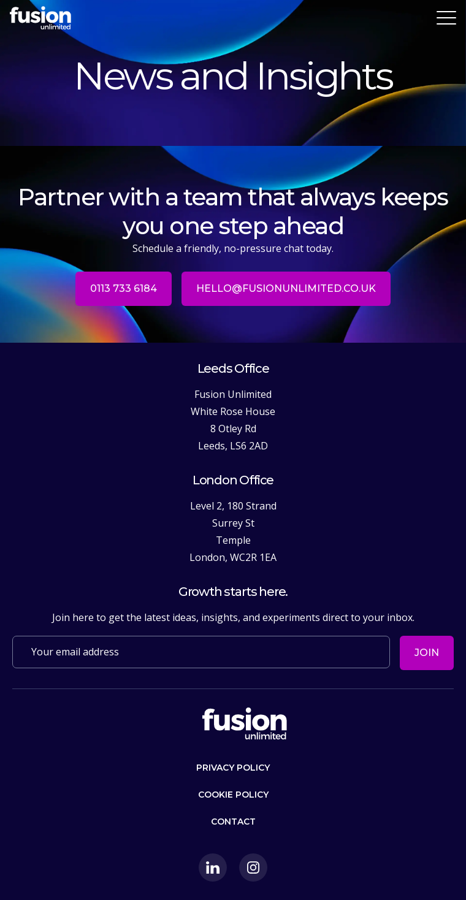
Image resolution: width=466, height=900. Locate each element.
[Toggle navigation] (446, 18)
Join (426, 652)
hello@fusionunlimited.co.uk (286, 288)
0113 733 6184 (123, 288)
